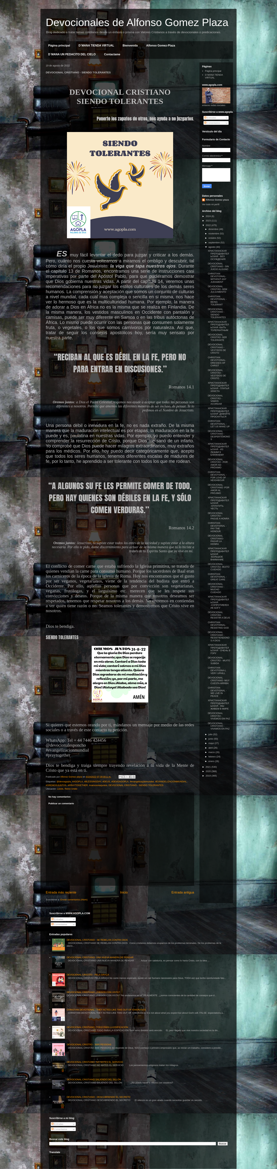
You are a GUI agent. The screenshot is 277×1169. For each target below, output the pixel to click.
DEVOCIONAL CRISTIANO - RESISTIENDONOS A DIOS (218, 636)
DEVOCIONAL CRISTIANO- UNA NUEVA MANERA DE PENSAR (100, 957)
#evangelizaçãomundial (142, 781)
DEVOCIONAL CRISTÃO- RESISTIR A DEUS (219, 615)
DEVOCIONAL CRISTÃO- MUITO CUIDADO (218, 567)
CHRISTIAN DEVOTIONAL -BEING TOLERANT (217, 300)
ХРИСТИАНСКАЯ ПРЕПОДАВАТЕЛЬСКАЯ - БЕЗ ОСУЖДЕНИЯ (218, 255)
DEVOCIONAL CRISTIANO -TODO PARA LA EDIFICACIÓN (97, 1027)
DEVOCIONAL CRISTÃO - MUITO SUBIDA (219, 660)
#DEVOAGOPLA (120, 781)
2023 (208, 220)
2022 (208, 225)
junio (211, 738)
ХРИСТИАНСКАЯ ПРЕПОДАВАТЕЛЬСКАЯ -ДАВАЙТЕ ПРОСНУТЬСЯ (219, 412)
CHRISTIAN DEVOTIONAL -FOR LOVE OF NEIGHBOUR (217, 476)
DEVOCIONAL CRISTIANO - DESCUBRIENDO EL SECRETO (98, 1097)
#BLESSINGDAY (92, 781)
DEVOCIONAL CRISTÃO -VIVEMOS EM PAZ (219, 716)
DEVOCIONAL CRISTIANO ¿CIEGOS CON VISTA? (93, 992)
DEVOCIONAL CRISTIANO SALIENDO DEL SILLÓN (94, 1079)
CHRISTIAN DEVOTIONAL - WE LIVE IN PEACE (217, 691)
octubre (212, 238)
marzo (212, 752)
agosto (212, 247)
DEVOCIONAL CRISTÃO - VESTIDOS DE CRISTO (217, 374)
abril (210, 747)
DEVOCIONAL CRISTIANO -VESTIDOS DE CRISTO (217, 348)
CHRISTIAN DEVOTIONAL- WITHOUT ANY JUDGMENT (217, 277)
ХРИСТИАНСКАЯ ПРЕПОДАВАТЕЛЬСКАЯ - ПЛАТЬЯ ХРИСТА (218, 387)
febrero (212, 756)
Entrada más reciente (61, 892)
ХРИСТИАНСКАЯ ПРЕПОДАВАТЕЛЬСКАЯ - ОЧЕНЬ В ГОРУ (219, 649)
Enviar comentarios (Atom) (73, 899)
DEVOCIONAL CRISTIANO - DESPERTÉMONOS (219, 435)
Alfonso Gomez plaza (217, 199)
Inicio (124, 892)
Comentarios (212, 123)
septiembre (214, 242)
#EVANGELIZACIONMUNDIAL (171, 781)
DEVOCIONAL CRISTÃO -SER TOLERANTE (217, 337)
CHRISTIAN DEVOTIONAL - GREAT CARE (217, 577)
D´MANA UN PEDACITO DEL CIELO (72, 54)
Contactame (112, 54)
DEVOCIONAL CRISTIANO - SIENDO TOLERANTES (135, 785)
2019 (208, 775)
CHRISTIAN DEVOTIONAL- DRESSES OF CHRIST (217, 361)
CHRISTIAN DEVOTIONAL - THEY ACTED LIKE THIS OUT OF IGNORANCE (106, 1009)
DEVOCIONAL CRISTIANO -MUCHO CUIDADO (216, 588)
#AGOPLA (77, 781)
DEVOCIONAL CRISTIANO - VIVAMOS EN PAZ (218, 726)
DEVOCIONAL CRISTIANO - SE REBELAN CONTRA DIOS (97, 940)
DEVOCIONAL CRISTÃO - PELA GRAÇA (88, 974)
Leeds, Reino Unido (67, 788)
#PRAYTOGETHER (78, 785)
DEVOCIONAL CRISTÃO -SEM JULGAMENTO (217, 289)
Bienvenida (130, 45)
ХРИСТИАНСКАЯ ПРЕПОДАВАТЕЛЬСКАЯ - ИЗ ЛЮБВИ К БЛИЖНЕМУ (218, 449)
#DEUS (106, 781)
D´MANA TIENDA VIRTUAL (96, 45)
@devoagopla (64, 781)
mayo (211, 743)
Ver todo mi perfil (210, 204)
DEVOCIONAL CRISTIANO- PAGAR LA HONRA (216, 539)
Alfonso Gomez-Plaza (160, 45)
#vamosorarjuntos (98, 785)
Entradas (210, 117)
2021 (208, 767)
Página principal (59, 45)
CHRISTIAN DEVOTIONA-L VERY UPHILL (217, 670)
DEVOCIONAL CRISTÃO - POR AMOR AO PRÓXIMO (218, 463)
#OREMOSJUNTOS (56, 785)
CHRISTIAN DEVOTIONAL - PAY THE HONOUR (217, 527)
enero (211, 761)
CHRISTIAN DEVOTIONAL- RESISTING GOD (218, 625)
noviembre (214, 233)
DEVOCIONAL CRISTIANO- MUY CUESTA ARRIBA (218, 680)
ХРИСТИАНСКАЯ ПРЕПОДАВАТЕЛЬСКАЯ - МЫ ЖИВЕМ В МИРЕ (218, 704)
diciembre (213, 229)
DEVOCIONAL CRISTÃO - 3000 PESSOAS (89, 1044)
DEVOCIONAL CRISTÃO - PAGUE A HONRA (218, 516)
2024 (208, 216)
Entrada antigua (183, 892)
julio (210, 734)
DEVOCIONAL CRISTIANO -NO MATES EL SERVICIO (95, 1062)
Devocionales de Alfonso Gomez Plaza (137, 22)
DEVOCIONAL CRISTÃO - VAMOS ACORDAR (215, 399)
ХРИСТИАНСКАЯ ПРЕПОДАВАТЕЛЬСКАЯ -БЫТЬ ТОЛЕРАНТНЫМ (218, 326)
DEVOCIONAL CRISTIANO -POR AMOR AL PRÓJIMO (218, 489)
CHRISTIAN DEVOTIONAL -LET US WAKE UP (218, 424)
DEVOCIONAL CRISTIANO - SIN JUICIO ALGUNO (218, 266)
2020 (208, 771)
